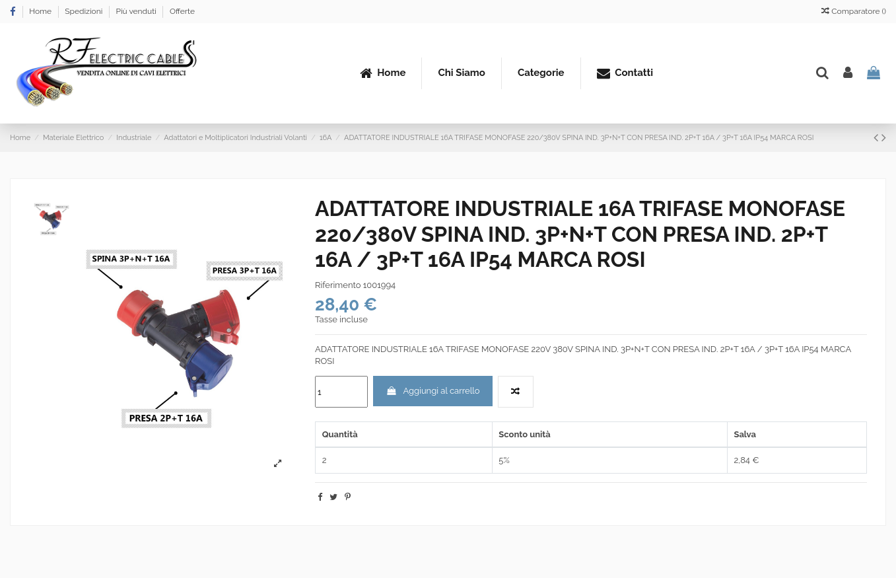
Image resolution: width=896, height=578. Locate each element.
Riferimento (338, 285)
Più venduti (137, 11)
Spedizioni (84, 11)
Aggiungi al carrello (432, 391)
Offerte (182, 11)
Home (41, 11)
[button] (540, 73)
